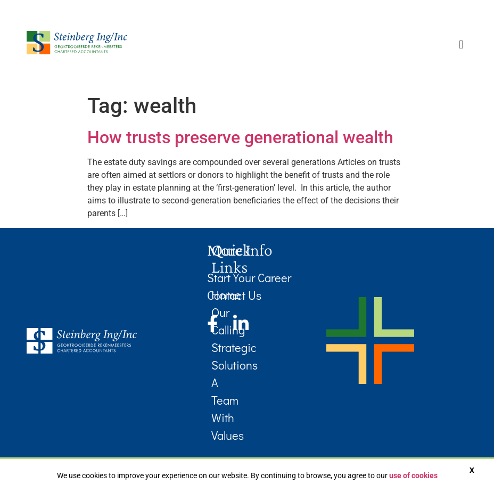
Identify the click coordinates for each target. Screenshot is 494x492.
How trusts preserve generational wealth (240, 137)
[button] (461, 44)
